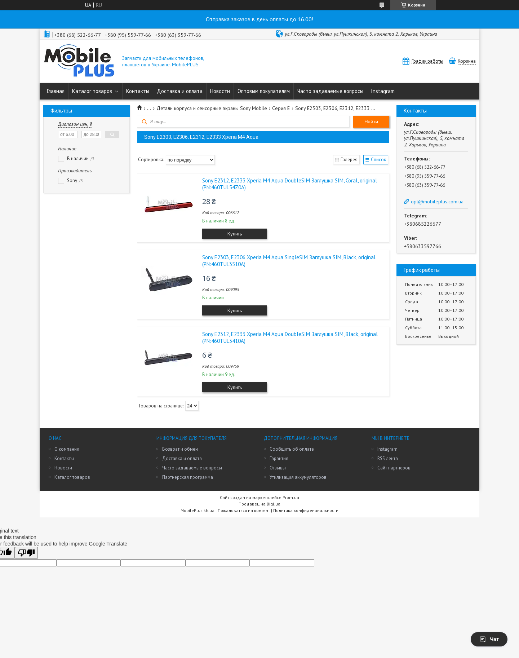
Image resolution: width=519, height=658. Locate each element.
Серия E (281, 108)
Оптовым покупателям (264, 91)
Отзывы (278, 468)
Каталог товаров (92, 91)
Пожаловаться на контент (244, 510)
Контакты (137, 91)
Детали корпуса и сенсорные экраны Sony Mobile (211, 108)
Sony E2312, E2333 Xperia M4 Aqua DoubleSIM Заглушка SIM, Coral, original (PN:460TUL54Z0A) (289, 184)
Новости (220, 91)
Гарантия (279, 458)
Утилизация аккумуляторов (298, 477)
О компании (66, 449)
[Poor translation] (26, 553)
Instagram (383, 91)
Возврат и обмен (180, 449)
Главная (56, 91)
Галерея (349, 159)
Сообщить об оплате (292, 449)
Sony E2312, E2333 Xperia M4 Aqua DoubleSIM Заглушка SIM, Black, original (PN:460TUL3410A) (290, 337)
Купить (234, 233)
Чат (489, 639)
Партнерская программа (187, 477)
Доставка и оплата (180, 91)
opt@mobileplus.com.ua (437, 201)
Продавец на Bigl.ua (259, 504)
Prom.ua (291, 497)
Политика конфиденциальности (305, 510)
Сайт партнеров (394, 468)
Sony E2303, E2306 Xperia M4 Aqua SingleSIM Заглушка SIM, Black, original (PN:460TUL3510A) (289, 261)
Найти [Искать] (371, 121)
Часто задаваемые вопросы (330, 91)
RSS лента (387, 458)
